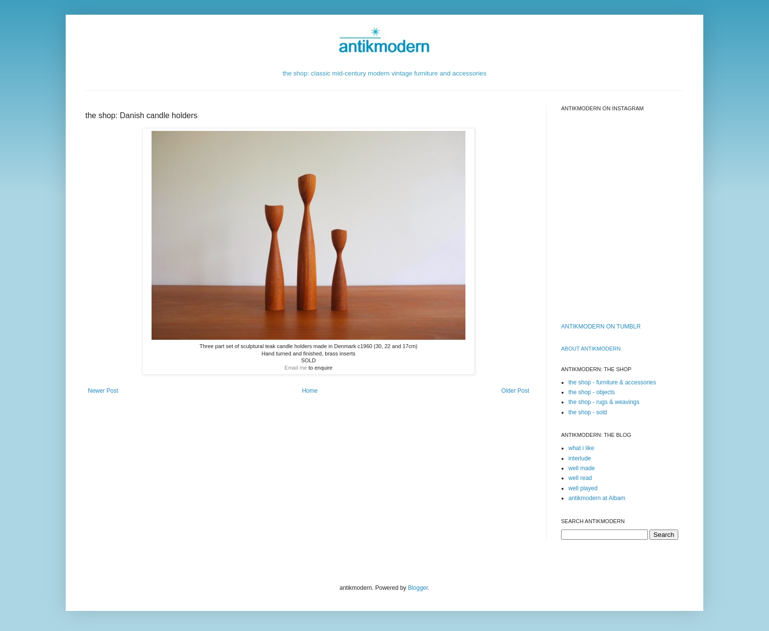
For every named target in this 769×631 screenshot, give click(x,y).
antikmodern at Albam (596, 498)
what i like (581, 448)
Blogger (418, 587)
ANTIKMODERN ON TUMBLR (601, 326)
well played (582, 488)
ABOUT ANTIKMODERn (590, 349)
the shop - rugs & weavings (604, 402)
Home (310, 390)
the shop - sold (587, 412)
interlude (579, 458)
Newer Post (103, 390)
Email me (295, 368)
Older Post (515, 390)
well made (581, 468)
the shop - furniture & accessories (612, 382)
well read (580, 478)
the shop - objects (591, 392)
